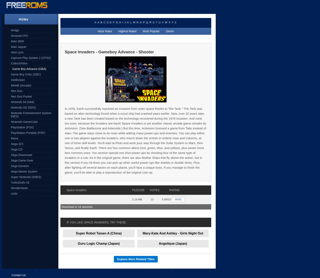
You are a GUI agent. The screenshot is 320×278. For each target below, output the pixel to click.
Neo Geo (16, 91)
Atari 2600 (17, 41)
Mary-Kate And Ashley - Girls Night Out (173, 233)
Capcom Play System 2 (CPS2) (31, 57)
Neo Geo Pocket (21, 96)
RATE (178, 199)
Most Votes (105, 31)
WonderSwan (19, 188)
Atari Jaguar (18, 46)
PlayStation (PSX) (22, 127)
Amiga (15, 30)
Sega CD (16, 149)
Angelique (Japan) (173, 243)
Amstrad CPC (19, 35)
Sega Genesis (20, 166)
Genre (170, 31)
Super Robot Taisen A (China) (99, 233)
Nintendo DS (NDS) (23, 107)
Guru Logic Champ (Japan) (99, 243)
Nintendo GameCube (24, 121)
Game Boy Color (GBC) (26, 74)
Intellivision (18, 80)
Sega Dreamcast (21, 155)
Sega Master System (24, 171)
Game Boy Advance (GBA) (29, 69)
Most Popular (151, 31)
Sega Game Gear (22, 160)
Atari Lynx (17, 52)
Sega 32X (17, 144)
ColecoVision (19, 63)
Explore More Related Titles (135, 259)
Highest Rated (127, 31)
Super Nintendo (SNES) (26, 177)
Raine (14, 138)
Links (14, 193)
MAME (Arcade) (21, 85)
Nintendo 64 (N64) (22, 102)
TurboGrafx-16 (20, 182)
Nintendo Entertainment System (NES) (31, 114)
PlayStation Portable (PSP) (28, 133)
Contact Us (19, 275)
